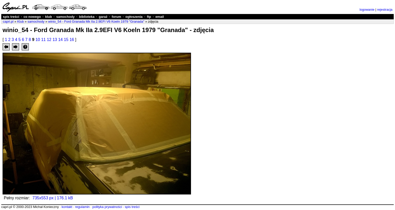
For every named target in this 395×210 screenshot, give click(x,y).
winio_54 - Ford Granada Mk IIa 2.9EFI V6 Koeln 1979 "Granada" (96, 21)
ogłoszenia (134, 17)
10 (37, 39)
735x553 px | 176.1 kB (52, 198)
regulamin (82, 207)
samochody (65, 17)
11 (43, 39)
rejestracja (384, 9)
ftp (149, 17)
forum (116, 17)
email (159, 17)
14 (60, 39)
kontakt (66, 207)
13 (55, 39)
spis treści (11, 17)
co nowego (32, 17)
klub (48, 17)
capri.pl (8, 21)
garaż (103, 17)
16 (72, 39)
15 (66, 39)
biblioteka (87, 17)
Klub (20, 21)
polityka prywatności (107, 207)
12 (49, 39)
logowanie (367, 9)
